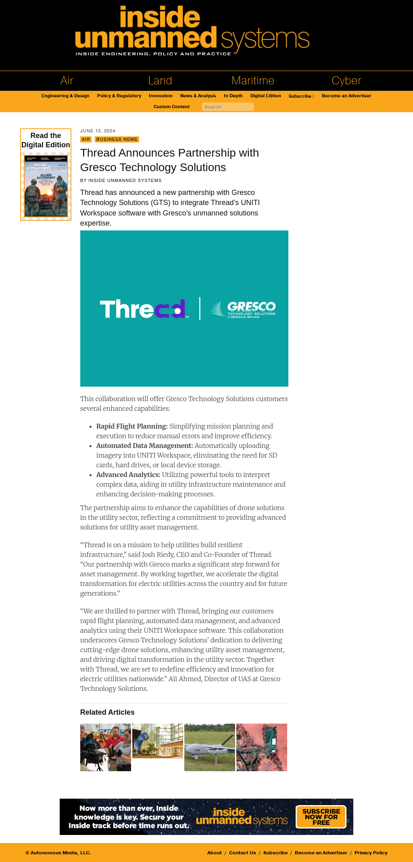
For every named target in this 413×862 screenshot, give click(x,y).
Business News (117, 139)
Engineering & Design (66, 96)
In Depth (233, 96)
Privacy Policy (371, 852)
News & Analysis (198, 96)
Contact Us (242, 852)
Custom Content (172, 107)
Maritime (253, 80)
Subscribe (300, 96)
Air (66, 80)
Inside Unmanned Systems (125, 180)
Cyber (346, 80)
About (214, 852)
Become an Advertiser (346, 96)
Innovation (161, 96)
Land (160, 80)
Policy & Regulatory (119, 96)
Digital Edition (265, 96)
